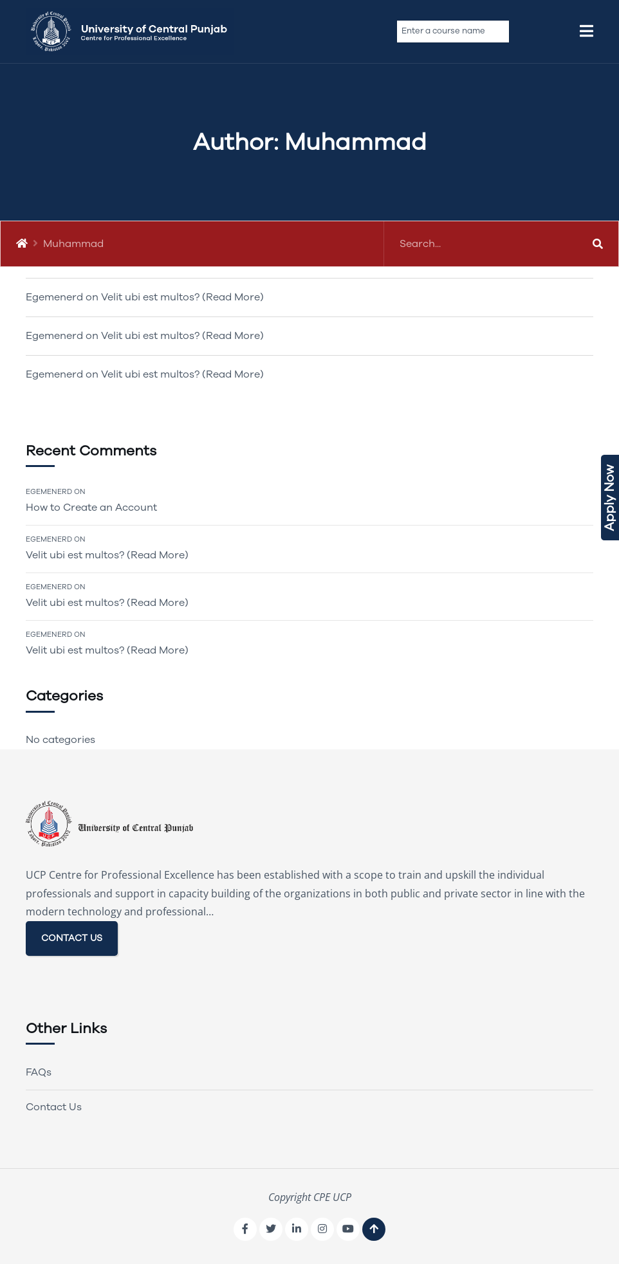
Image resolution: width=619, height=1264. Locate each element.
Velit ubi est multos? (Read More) (182, 297)
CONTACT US (71, 938)
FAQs (38, 1072)
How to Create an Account (91, 507)
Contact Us (54, 1107)
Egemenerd (49, 492)
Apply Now (609, 497)
